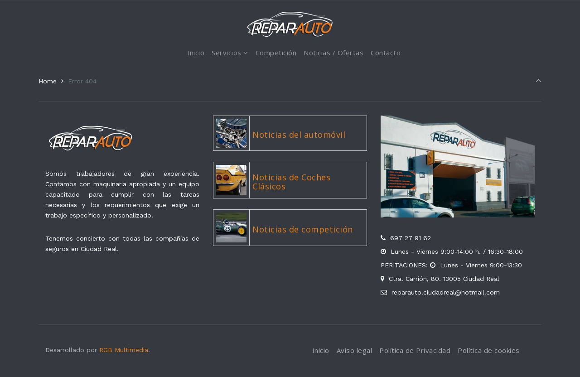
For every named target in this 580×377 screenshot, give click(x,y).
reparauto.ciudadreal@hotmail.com (446, 292)
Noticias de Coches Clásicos (291, 182)
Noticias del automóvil (298, 134)
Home (48, 81)
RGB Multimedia (123, 349)
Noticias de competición (302, 229)
